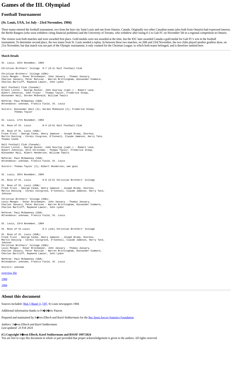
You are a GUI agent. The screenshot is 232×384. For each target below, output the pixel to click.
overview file (9, 314)
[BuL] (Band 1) (32, 345)
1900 (4, 320)
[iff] (44, 345)
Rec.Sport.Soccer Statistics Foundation (111, 358)
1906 (4, 326)
